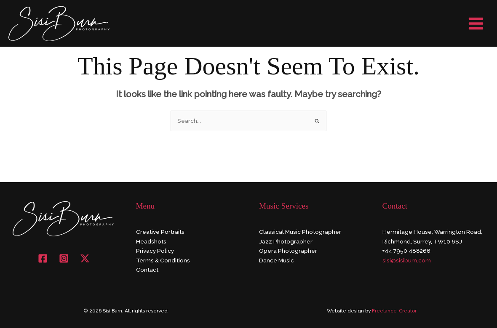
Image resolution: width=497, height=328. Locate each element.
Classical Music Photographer (300, 231)
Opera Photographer (288, 250)
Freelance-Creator (394, 311)
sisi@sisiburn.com (406, 260)
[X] (85, 258)
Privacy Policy (155, 250)
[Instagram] (64, 258)
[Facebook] (43, 258)
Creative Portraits (160, 231)
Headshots (151, 241)
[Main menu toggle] (476, 23)
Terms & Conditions (163, 260)
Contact (147, 269)
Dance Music (276, 260)
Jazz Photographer (286, 241)
